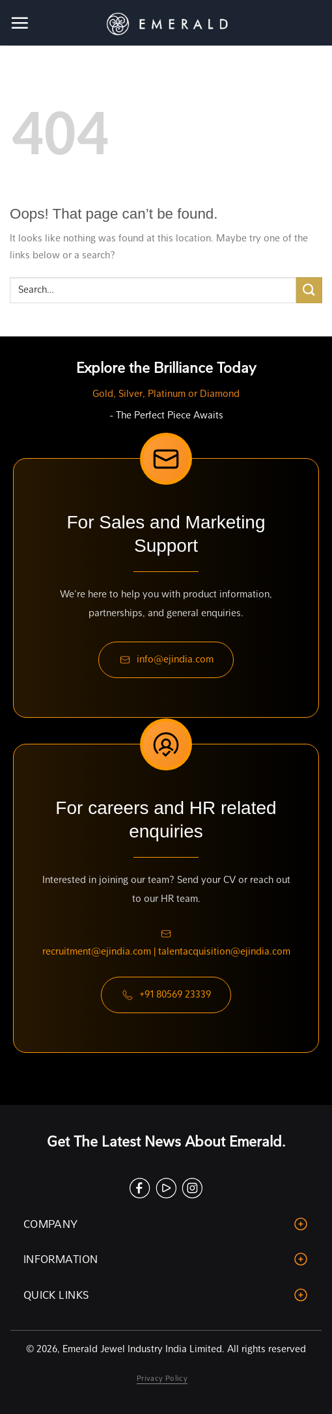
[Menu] (20, 23)
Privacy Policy (162, 1378)
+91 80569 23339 (166, 994)
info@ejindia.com (166, 659)
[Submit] (309, 290)
